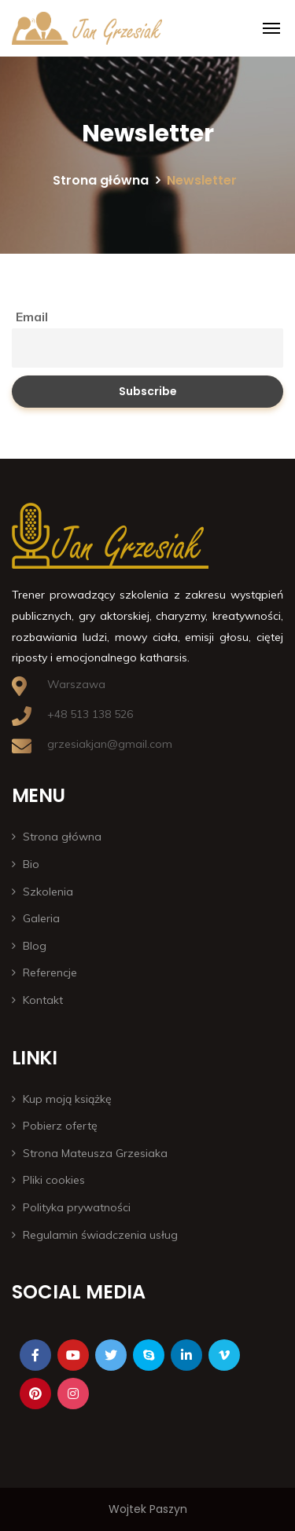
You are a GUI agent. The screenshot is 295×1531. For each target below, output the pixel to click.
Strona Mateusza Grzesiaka (95, 1153)
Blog (34, 946)
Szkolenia (48, 892)
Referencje (50, 972)
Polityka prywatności (77, 1207)
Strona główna (101, 180)
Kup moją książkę (67, 1099)
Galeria (41, 918)
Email (32, 316)
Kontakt (43, 1000)
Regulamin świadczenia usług (100, 1235)
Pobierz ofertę (60, 1126)
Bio (31, 864)
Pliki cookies (54, 1180)
